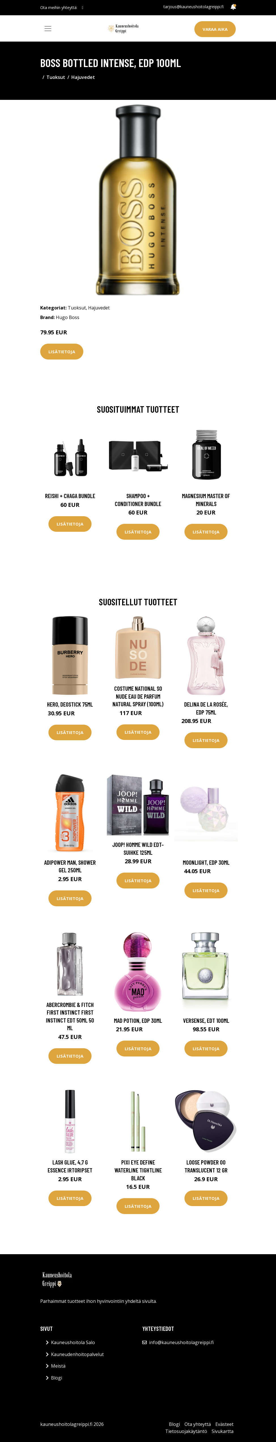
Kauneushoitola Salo (73, 1342)
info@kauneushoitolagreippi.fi (181, 1342)
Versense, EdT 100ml (206, 1020)
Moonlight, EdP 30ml (206, 862)
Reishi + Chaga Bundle (70, 495)
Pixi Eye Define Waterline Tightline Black (138, 1170)
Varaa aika (215, 29)
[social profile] (83, 7)
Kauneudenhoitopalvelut (77, 1354)
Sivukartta (222, 1431)
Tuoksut (55, 77)
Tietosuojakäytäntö (186, 1431)
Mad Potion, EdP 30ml (138, 1020)
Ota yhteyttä (197, 1424)
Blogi (56, 1378)
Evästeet (224, 1424)
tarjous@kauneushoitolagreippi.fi (194, 6)
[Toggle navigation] (48, 28)
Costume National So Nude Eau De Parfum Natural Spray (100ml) (138, 696)
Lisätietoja (61, 351)
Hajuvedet (83, 77)
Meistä (58, 1366)
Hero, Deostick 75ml (70, 704)
